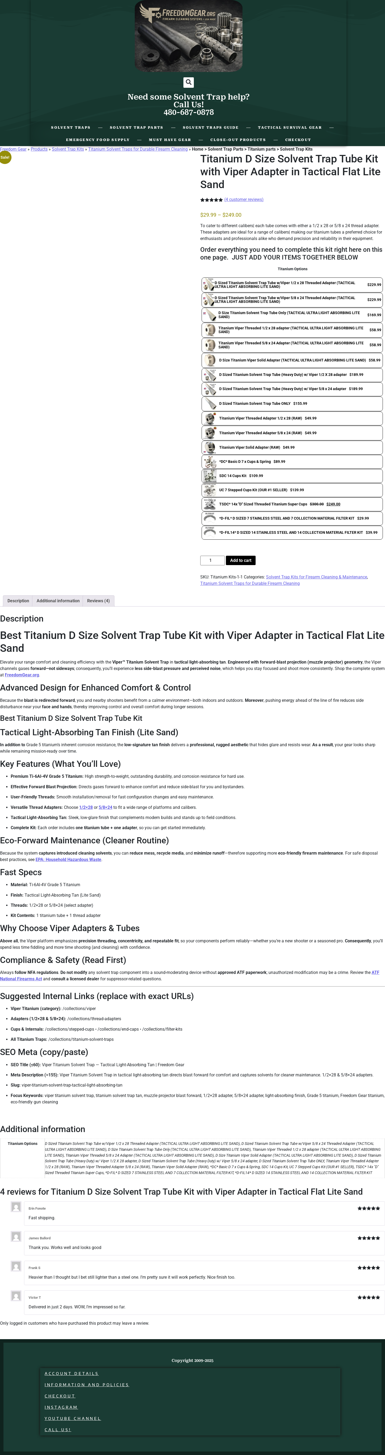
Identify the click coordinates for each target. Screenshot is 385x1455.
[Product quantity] (212, 560)
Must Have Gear (170, 140)
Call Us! (58, 1429)
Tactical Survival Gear (290, 127)
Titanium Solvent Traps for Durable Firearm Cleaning (138, 149)
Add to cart (240, 560)
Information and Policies (87, 1384)
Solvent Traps (71, 127)
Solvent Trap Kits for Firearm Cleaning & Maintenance (316, 577)
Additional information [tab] (58, 600)
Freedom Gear (13, 149)
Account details (72, 1373)
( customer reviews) (244, 199)
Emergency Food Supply (98, 140)
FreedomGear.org (22, 674)
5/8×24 (105, 807)
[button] (188, 82)
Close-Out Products (238, 140)
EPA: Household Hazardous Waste (68, 859)
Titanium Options (292, 269)
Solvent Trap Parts (136, 127)
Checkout (298, 140)
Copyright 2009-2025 (192, 1360)
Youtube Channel (73, 1418)
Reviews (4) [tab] (98, 600)
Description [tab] (18, 600)
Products (39, 149)
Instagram (61, 1407)
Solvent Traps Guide (211, 127)
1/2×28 (86, 807)
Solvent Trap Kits (68, 149)
